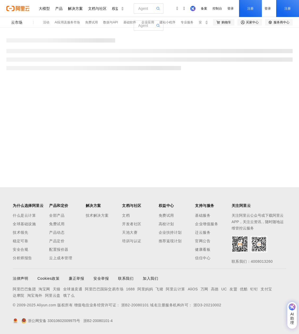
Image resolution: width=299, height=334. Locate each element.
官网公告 (202, 241)
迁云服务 (202, 232)
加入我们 (150, 278)
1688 (130, 289)
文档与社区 (97, 8)
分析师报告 (22, 258)
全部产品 (56, 215)
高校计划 (166, 224)
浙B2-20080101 (135, 305)
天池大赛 (129, 232)
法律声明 (20, 278)
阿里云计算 (175, 289)
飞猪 (159, 289)
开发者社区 (131, 224)
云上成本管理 (60, 258)
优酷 (244, 289)
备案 (204, 8)
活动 (46, 22)
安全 (202, 22)
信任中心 (202, 258)
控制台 (217, 8)
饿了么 (69, 295)
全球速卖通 (73, 289)
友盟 (233, 289)
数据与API (110, 22)
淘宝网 (44, 289)
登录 (230, 8)
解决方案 (75, 8)
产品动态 (56, 232)
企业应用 (147, 22)
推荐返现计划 (170, 241)
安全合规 (20, 249)
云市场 (16, 22)
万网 (204, 289)
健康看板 (202, 249)
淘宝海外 (34, 295)
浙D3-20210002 (207, 305)
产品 (59, 8)
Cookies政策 (48, 278)
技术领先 (20, 232)
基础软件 (129, 22)
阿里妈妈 (145, 289)
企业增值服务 (206, 224)
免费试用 (91, 22)
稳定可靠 (20, 241)
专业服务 (187, 22)
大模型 (44, 8)
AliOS (193, 289)
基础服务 (202, 215)
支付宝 (266, 289)
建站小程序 (167, 22)
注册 (250, 8)
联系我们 (125, 278)
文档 (126, 215)
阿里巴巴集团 (24, 289)
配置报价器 (58, 249)
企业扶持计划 (170, 232)
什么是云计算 (24, 215)
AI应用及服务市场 (67, 22)
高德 (215, 289)
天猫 (56, 289)
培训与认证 (131, 241)
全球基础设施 (24, 224)
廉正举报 (76, 278)
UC (224, 289)
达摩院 (18, 295)
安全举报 (101, 278)
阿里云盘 (52, 295)
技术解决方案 (97, 215)
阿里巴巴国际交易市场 (104, 289)
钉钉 (254, 289)
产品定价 (56, 241)
